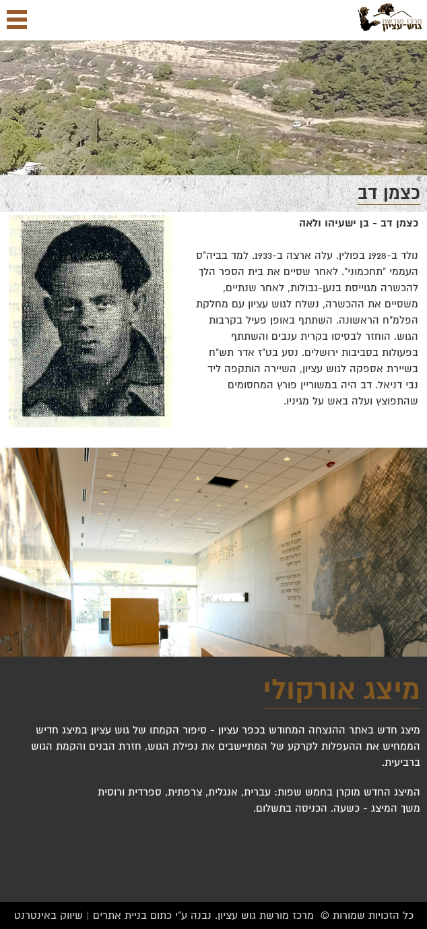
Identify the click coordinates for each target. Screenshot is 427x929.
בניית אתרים (120, 915)
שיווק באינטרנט (48, 915)
